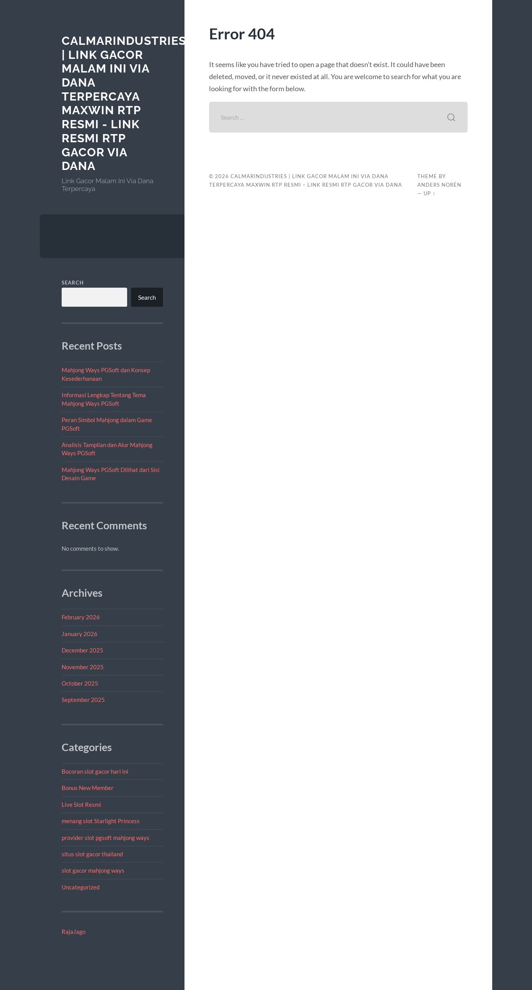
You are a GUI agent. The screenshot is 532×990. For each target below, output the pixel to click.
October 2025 (80, 683)
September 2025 (83, 699)
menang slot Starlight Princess (101, 820)
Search (73, 282)
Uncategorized (80, 887)
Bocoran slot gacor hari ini (95, 771)
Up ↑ (429, 193)
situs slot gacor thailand (92, 853)
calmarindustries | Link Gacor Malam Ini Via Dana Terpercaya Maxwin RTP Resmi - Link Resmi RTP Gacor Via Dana (124, 103)
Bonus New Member (87, 787)
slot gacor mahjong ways (93, 870)
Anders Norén (439, 185)
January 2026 (80, 633)
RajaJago (73, 931)
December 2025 (82, 650)
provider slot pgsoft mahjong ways (105, 837)
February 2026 (81, 617)
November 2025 (83, 666)
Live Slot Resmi (81, 804)
